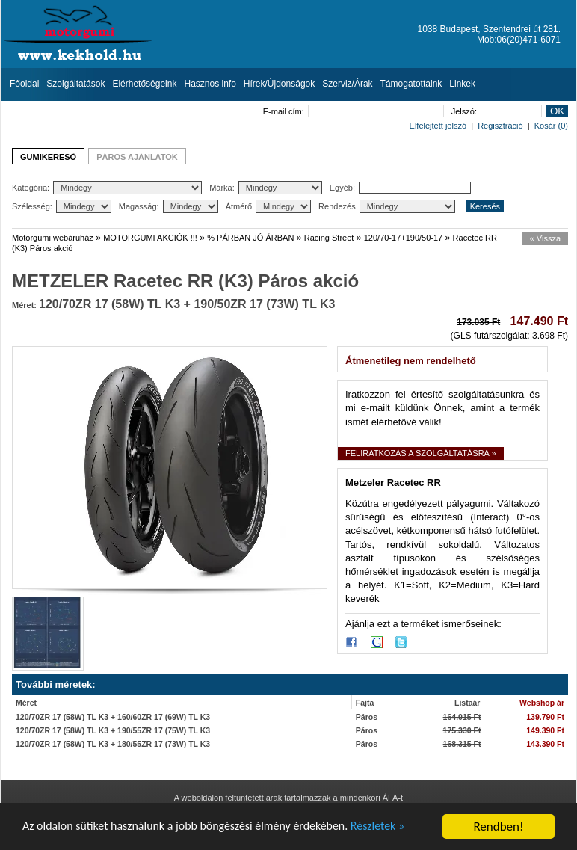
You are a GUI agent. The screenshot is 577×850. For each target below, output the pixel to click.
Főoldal (24, 83)
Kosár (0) (551, 125)
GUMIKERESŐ (48, 157)
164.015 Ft (462, 716)
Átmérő (268, 206)
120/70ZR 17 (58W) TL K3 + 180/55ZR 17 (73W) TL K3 (113, 743)
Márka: (265, 187)
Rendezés (386, 206)
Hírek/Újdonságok (279, 83)
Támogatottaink (411, 83)
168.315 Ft (462, 743)
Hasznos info (209, 83)
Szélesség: (61, 206)
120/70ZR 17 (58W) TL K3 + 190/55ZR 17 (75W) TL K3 (113, 730)
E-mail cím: (353, 111)
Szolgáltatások (75, 83)
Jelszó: (496, 111)
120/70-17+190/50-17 (403, 237)
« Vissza (545, 238)
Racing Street (329, 237)
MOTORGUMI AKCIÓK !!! (150, 237)
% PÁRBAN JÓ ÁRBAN (250, 237)
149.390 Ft (545, 730)
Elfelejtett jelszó (438, 125)
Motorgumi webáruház (52, 237)
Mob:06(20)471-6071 (519, 39)
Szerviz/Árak (347, 83)
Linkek (462, 83)
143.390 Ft (545, 743)
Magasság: (168, 206)
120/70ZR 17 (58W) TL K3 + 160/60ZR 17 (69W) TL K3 (113, 716)
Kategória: (107, 187)
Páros (366, 716)
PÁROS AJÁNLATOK (137, 157)
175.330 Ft (462, 730)
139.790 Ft (545, 716)
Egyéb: (400, 187)
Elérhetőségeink (144, 83)
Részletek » (402, 828)
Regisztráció (500, 125)
